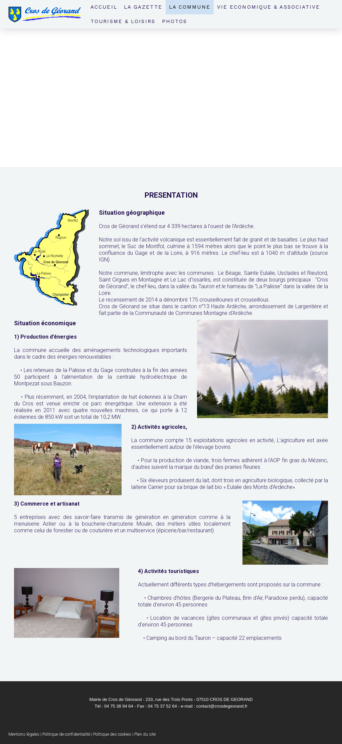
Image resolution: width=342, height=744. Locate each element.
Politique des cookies (112, 734)
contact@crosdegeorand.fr (221, 706)
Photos (174, 21)
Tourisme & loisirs (123, 21)
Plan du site (145, 734)
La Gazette (143, 7)
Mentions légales (23, 734)
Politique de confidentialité (66, 734)
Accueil (104, 7)
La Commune (189, 7)
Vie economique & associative (268, 7)
